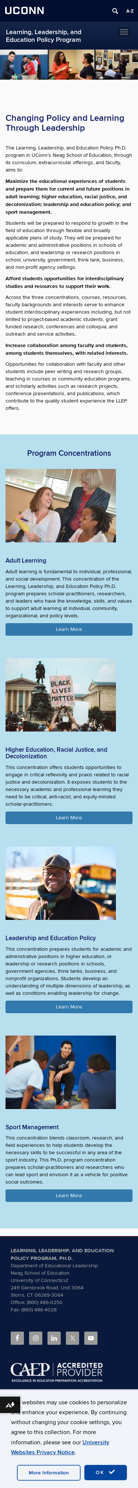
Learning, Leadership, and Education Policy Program (43, 36)
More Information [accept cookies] (49, 1473)
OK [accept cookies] (106, 1472)
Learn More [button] (69, 629)
